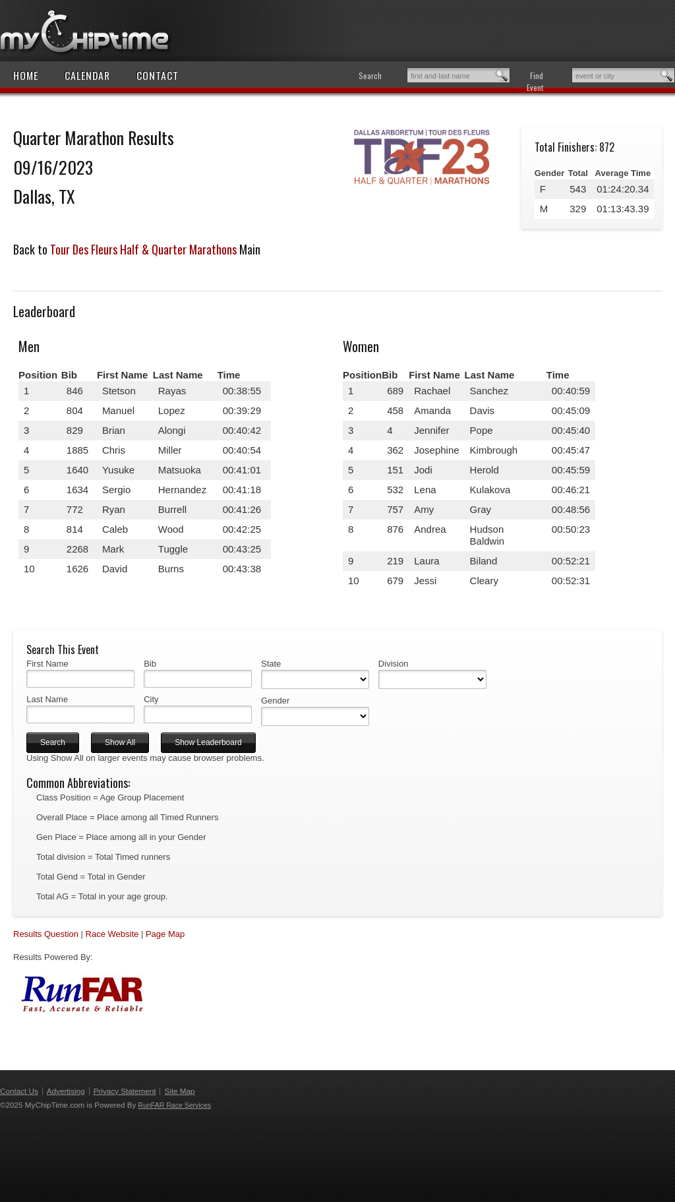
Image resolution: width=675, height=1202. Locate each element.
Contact (157, 75)
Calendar (87, 75)
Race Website (112, 934)
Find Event (535, 81)
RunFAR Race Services (174, 1105)
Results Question (45, 934)
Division (393, 664)
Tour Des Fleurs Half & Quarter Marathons (143, 249)
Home (25, 75)
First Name (47, 664)
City (151, 699)
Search (370, 75)
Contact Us (19, 1091)
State (271, 664)
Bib (150, 664)
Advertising (66, 1091)
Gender (275, 701)
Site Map (179, 1091)
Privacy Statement (125, 1091)
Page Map (165, 934)
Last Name (47, 699)
